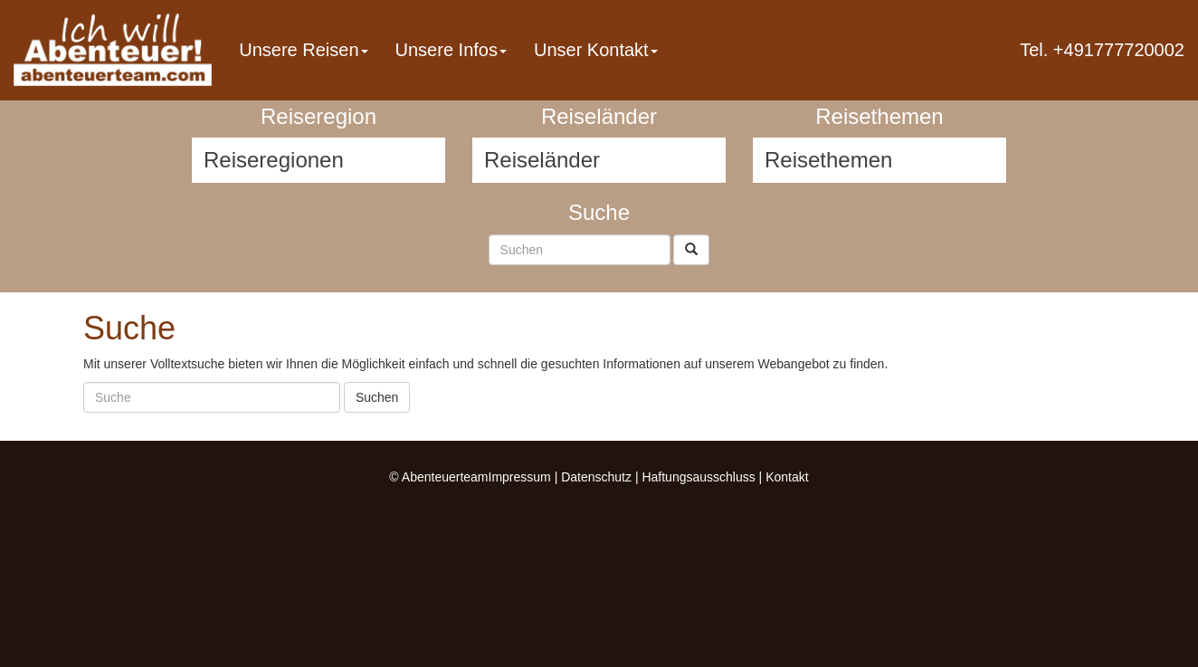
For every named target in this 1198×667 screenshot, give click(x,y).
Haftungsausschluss (698, 477)
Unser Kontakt (596, 50)
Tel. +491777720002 (1102, 50)
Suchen (377, 397)
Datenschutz (596, 477)
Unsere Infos (451, 50)
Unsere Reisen (303, 50)
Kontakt (786, 477)
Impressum (520, 477)
